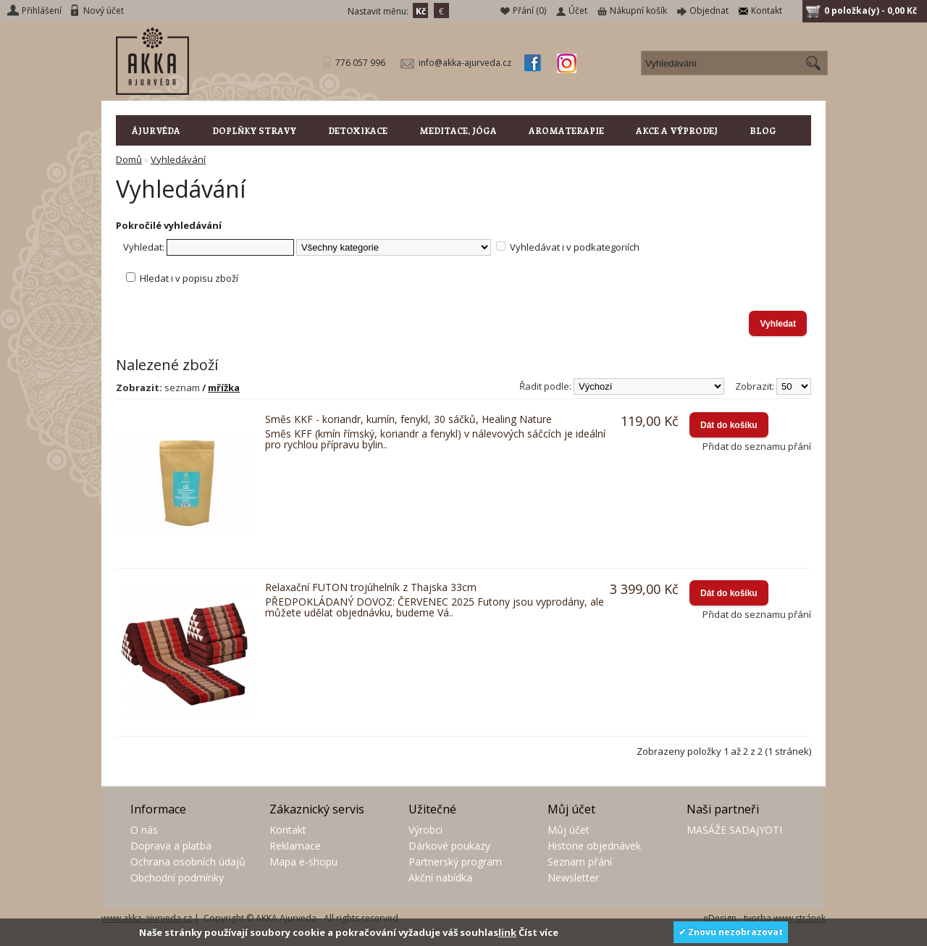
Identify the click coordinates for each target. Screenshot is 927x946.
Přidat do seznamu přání (756, 446)
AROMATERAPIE (566, 130)
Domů (129, 159)
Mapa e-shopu (303, 861)
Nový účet (103, 10)
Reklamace (295, 846)
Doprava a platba (170, 846)
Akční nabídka (440, 877)
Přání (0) (529, 10)
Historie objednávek (594, 846)
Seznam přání (580, 861)
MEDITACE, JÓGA (458, 130)
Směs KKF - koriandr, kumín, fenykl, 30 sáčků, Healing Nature (408, 419)
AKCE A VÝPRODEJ (677, 130)
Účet (578, 10)
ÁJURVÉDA (156, 130)
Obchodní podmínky (177, 877)
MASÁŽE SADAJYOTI (734, 830)
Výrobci (425, 830)
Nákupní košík (638, 10)
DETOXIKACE (357, 130)
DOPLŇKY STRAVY (254, 130)
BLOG (763, 130)
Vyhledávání (178, 159)
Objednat (709, 10)
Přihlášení (42, 10)
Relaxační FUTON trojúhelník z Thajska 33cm (371, 587)
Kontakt (766, 10)
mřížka (224, 387)
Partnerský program (455, 861)
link (507, 932)
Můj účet (569, 830)
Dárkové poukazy (449, 846)
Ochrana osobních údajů (188, 861)
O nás (144, 830)
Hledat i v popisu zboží (189, 278)
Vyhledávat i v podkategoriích (574, 247)
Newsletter (573, 877)
